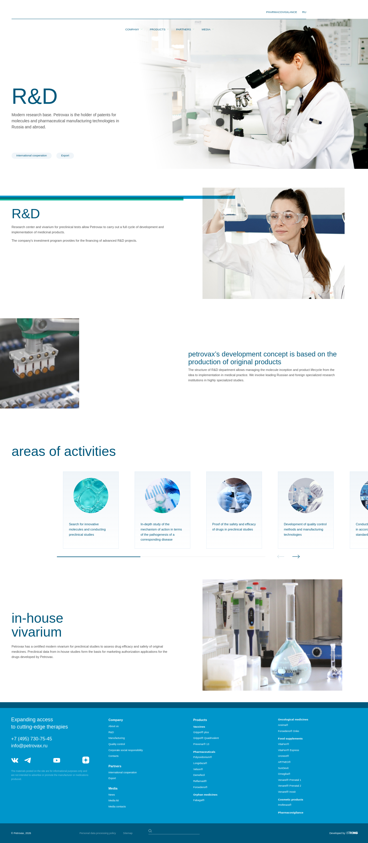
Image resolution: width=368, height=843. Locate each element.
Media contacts (117, 806)
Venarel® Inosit (287, 791)
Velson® (198, 769)
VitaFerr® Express (288, 750)
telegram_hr (42, 760)
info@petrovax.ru (29, 745)
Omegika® (284, 773)
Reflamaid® (200, 781)
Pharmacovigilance (291, 812)
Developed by (337, 833)
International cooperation (31, 155)
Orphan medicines (205, 794)
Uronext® (283, 756)
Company (132, 12)
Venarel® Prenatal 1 (289, 780)
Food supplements (290, 738)
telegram (27, 760)
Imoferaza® (284, 804)
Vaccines (199, 726)
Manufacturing (116, 738)
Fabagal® (199, 800)
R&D (111, 732)
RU (304, 12)
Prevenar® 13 (201, 744)
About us (113, 726)
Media (206, 12)
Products (158, 12)
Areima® (283, 725)
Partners (183, 12)
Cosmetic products (290, 799)
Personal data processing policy (97, 833)
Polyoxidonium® (202, 757)
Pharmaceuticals (204, 751)
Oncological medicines (293, 719)
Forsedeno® (200, 787)
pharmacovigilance (281, 12)
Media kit (113, 800)
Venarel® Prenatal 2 (289, 785)
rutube (71, 760)
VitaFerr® (283, 744)
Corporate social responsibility (125, 750)
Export (65, 155)
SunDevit (283, 768)
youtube (56, 760)
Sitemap (128, 833)
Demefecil (199, 775)
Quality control (116, 744)
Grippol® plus (201, 732)
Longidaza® (200, 763)
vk (14, 760)
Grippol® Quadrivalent (206, 738)
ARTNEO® (284, 762)
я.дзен (85, 760)
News (111, 794)
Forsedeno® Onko (288, 731)
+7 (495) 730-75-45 (31, 738)
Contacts (113, 756)
